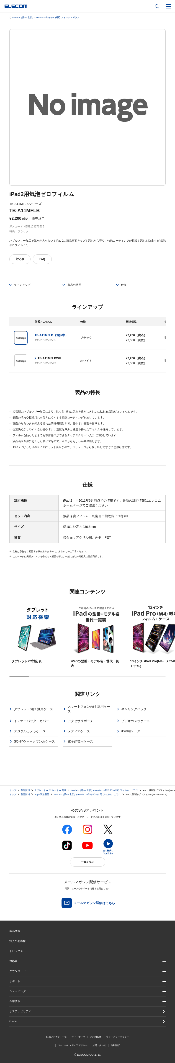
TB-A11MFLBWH (49, 358)
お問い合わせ (99, 1045)
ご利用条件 (95, 1037)
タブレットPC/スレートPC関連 (50, 790)
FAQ (42, 259)
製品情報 (25, 790)
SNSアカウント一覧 (56, 1037)
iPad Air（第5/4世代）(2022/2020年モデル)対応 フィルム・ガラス (45, 17)
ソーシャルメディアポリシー (73, 1045)
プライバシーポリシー (117, 1037)
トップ (12, 790)
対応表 (20, 259)
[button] (87, 951)
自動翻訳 (115, 1045)
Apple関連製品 (41, 794)
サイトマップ (78, 1037)
